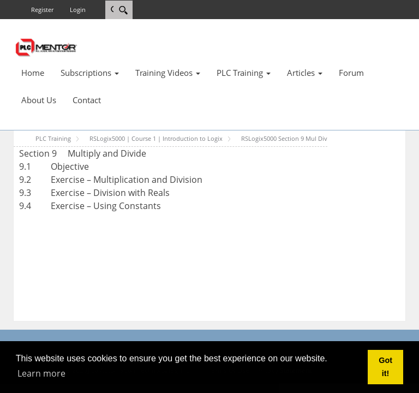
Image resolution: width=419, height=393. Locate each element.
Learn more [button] (41, 373)
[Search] (123, 10)
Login (78, 9)
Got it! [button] (385, 367)
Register (42, 9)
